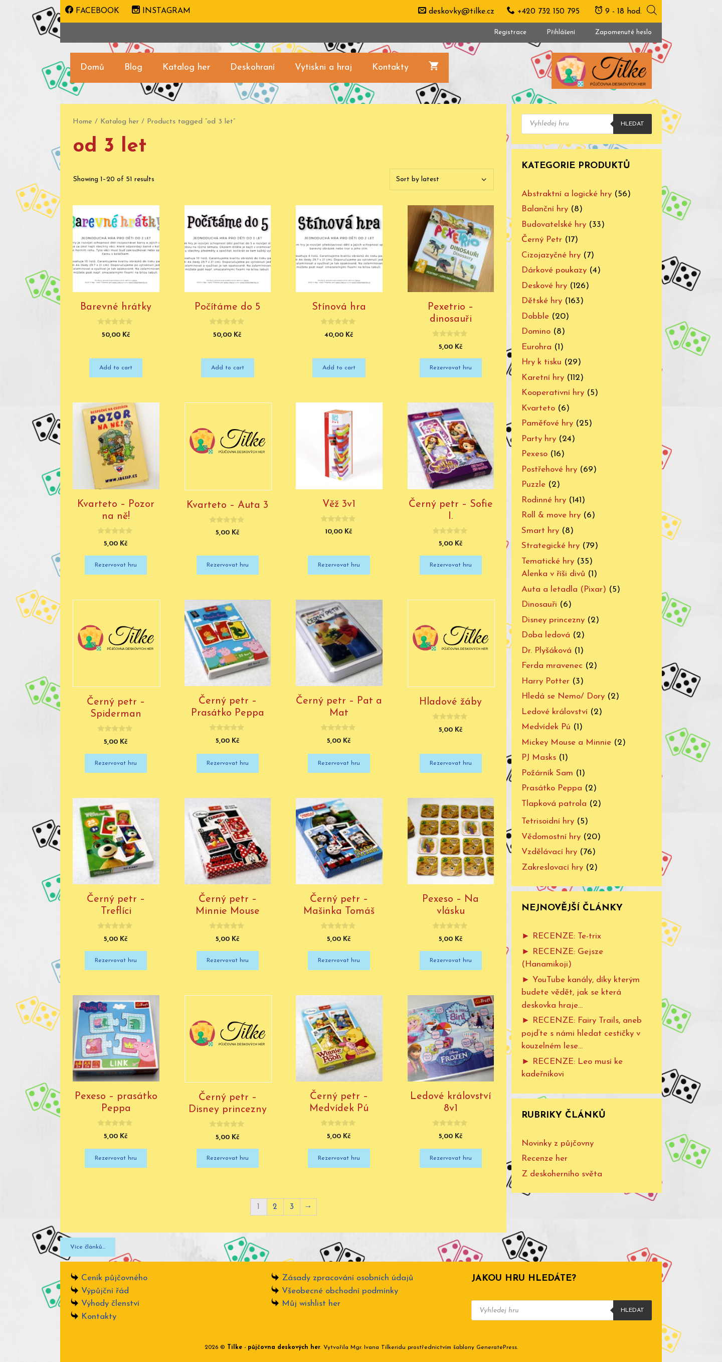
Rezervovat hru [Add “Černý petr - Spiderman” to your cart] (116, 763)
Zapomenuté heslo (623, 32)
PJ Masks (538, 757)
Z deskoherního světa (561, 1174)
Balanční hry (544, 209)
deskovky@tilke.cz (461, 12)
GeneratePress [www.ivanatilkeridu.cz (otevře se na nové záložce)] (496, 1347)
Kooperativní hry (552, 392)
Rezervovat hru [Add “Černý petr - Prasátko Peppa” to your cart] (228, 763)
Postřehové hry (549, 469)
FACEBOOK (92, 11)
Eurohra (536, 347)
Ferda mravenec (552, 665)
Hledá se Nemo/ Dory (563, 696)
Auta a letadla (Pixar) (563, 589)
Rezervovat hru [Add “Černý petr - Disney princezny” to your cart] (228, 1158)
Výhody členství (110, 1303)
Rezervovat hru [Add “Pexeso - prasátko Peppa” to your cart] (116, 1158)
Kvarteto (538, 408)
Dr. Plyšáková (546, 650)
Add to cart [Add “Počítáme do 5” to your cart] (227, 368)
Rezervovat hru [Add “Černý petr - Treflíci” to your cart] (116, 961)
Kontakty (390, 67)
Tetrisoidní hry (547, 821)
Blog (133, 67)
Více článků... (87, 1247)
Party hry (538, 439)
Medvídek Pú (546, 727)
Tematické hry (547, 561)
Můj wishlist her (311, 1303)
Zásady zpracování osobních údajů (347, 1278)
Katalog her (186, 67)
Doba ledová (545, 635)
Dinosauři (539, 604)
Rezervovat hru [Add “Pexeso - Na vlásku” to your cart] (451, 961)
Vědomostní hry (551, 837)
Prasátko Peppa (551, 788)
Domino (536, 331)
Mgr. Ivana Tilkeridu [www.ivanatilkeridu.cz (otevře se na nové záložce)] (378, 1347)
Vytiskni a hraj (323, 67)
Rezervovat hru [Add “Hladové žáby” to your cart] (451, 763)
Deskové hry (544, 286)
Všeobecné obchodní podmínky (340, 1291)
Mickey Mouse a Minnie (566, 742)
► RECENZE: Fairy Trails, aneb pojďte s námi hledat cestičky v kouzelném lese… (581, 1033)
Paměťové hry (547, 423)
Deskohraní (252, 67)
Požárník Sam (547, 773)
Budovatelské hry (553, 224)
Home (82, 121)
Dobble (535, 316)
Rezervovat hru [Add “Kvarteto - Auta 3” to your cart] (228, 565)
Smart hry (540, 530)
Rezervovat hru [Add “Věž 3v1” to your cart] (339, 565)
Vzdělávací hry (549, 852)
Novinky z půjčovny (557, 1143)
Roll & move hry (551, 515)
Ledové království (554, 712)
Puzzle (533, 484)
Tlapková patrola (554, 803)
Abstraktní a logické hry (566, 194)
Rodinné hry (543, 500)
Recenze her (544, 1158)
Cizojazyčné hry (551, 255)
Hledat (632, 124)
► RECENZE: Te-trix (561, 936)
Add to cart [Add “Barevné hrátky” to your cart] (115, 368)
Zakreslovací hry (552, 867)
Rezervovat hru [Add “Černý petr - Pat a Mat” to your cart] (339, 763)
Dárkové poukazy (554, 270)
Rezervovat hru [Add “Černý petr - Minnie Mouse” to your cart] (228, 961)
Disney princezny (553, 620)
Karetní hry (542, 377)
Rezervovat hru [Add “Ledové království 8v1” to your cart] (451, 1158)
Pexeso (534, 454)
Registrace (510, 32)
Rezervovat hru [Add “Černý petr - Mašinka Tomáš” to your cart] (339, 961)
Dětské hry (541, 301)
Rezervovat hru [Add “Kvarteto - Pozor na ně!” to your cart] (116, 565)
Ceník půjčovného (114, 1278)
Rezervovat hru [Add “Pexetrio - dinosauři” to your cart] (451, 368)
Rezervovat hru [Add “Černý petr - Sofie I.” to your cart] (451, 565)
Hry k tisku (541, 362)
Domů (92, 67)
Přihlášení (561, 32)
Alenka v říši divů (553, 574)
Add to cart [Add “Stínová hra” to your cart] (338, 368)
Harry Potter (545, 681)
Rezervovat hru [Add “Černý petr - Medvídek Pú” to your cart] (339, 1158)
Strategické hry (550, 545)
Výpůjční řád (105, 1291)
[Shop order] (442, 179)
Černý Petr (541, 239)
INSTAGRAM (161, 11)
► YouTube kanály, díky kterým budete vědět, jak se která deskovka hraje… (580, 993)
